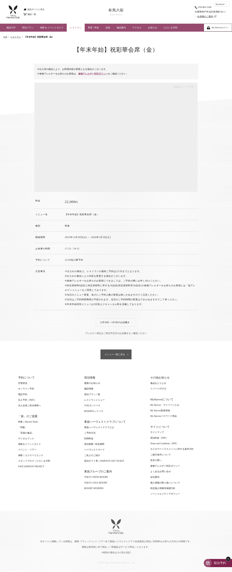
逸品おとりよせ (158, 383)
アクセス (136, 27)
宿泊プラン (27, 27)
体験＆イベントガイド (29, 444)
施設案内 (121, 27)
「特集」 (22, 428)
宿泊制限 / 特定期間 (94, 444)
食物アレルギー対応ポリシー (93, 74)
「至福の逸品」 (26, 433)
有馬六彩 (116, 12)
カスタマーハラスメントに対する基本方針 (172, 449)
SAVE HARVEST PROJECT (31, 467)
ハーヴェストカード (94, 450)
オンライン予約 (26, 389)
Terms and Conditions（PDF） (164, 444)
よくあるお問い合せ (160, 472)
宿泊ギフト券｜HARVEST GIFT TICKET (104, 461)
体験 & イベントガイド (51, 27)
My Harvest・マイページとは (164, 405)
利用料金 (88, 439)
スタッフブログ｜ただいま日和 (34, 461)
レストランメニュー (94, 400)
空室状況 (22, 383)
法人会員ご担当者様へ (29, 406)
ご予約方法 (90, 433)
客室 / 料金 (93, 27)
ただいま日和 (170, 27)
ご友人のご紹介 (92, 456)
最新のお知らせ (92, 383)
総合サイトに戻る (34, 9)
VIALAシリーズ (92, 406)
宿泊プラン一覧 (92, 395)
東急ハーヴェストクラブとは (99, 428)
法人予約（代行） (27, 400)
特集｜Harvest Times (28, 422)
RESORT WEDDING (94, 489)
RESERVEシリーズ (93, 411)
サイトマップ (157, 432)
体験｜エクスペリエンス (30, 456)
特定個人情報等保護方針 (162, 489)
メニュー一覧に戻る (115, 355)
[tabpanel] (116, 137)
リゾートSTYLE (158, 389)
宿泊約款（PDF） (159, 438)
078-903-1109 (204, 7)
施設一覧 (30, 14)
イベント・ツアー (27, 450)
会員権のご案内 (205, 16)
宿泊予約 (219, 563)
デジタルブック (26, 439)
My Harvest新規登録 (160, 411)
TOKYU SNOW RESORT (96, 477)
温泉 (108, 27)
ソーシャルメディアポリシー (165, 494)
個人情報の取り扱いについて (165, 483)
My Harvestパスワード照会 (163, 416)
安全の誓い (156, 461)
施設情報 (88, 389)
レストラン (75, 27)
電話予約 (22, 395)
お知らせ (152, 27)
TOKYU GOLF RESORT (95, 483)
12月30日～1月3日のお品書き (115, 322)
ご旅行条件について (160, 455)
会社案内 (154, 477)
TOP (5, 37)
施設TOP (11, 27)
